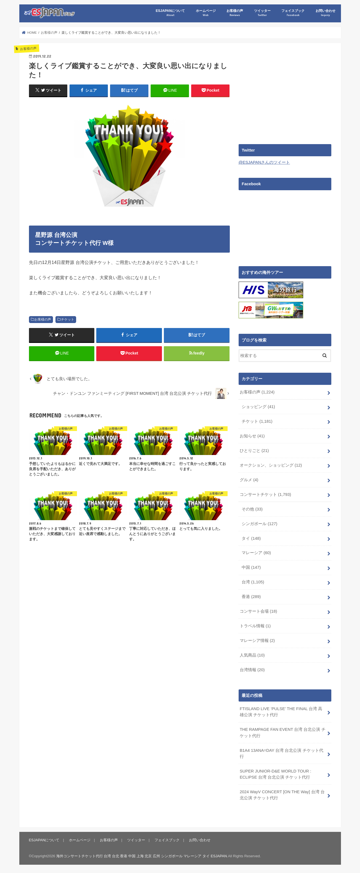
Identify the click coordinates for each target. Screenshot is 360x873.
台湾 (253, 581)
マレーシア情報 (257, 640)
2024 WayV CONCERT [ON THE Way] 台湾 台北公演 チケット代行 (282, 794)
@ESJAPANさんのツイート (264, 162)
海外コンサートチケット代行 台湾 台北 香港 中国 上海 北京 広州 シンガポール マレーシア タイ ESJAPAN (141, 855)
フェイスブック (293, 13)
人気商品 (252, 654)
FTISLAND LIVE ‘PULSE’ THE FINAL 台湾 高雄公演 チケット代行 (281, 711)
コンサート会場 (258, 611)
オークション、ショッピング (271, 464)
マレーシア (256, 552)
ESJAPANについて (170, 13)
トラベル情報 (255, 625)
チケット (67, 319)
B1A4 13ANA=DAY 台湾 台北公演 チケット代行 (281, 752)
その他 (252, 508)
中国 (251, 567)
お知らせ (252, 435)
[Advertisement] (285, 91)
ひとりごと (254, 450)
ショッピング (258, 406)
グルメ (249, 479)
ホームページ (206, 13)
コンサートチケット (265, 494)
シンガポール (259, 523)
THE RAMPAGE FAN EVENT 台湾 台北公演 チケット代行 (282, 731)
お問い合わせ (325, 13)
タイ (251, 537)
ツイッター (262, 13)
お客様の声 (234, 13)
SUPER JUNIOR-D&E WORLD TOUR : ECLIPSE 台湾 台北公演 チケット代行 (275, 773)
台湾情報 (252, 669)
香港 (251, 596)
